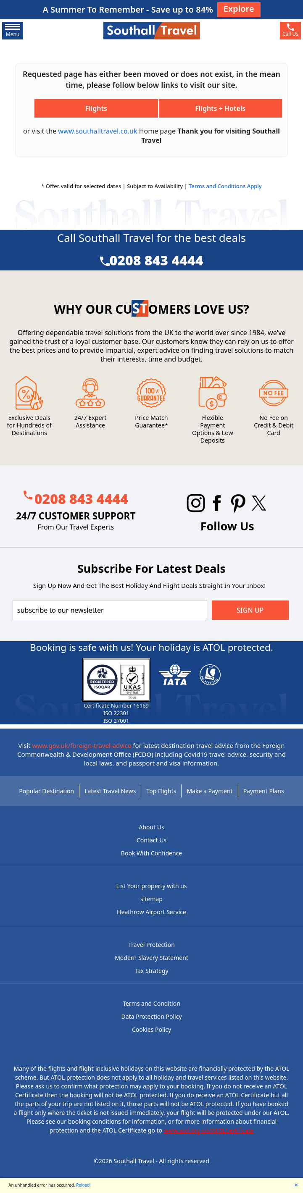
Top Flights (161, 791)
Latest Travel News (110, 791)
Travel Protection (151, 945)
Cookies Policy (151, 1029)
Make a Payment (209, 791)
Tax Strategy (151, 971)
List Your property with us (151, 886)
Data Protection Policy (151, 1016)
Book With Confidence (151, 853)
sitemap (151, 899)
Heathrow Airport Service (151, 912)
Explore (239, 8)
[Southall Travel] (151, 30)
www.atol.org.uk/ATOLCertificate (208, 1130)
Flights (96, 108)
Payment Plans (263, 791)
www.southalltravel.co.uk (97, 131)
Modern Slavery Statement (151, 958)
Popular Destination (46, 791)
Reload (83, 1185)
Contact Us (151, 840)
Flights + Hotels (220, 108)
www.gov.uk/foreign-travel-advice (82, 745)
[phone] (290, 30)
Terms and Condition (151, 1003)
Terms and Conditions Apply (225, 186)
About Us (151, 827)
